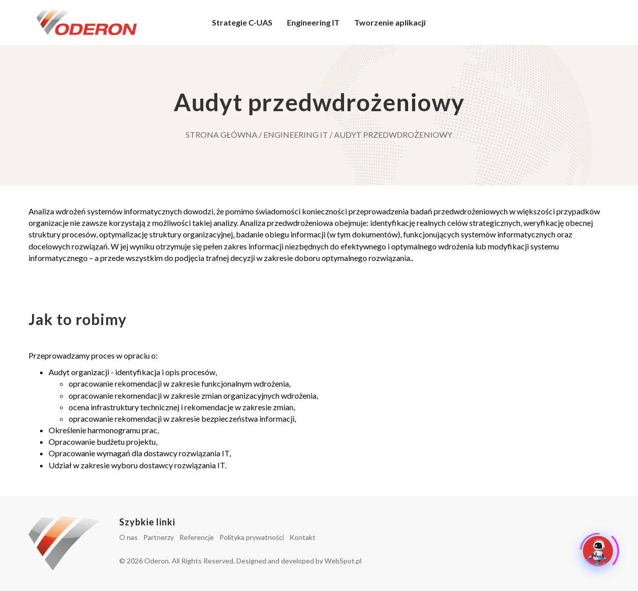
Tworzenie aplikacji (390, 22)
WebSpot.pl (343, 560)
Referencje (196, 537)
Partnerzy (158, 537)
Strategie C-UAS (242, 22)
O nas (128, 537)
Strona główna (221, 134)
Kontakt (302, 537)
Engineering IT (313, 22)
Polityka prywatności (251, 537)
